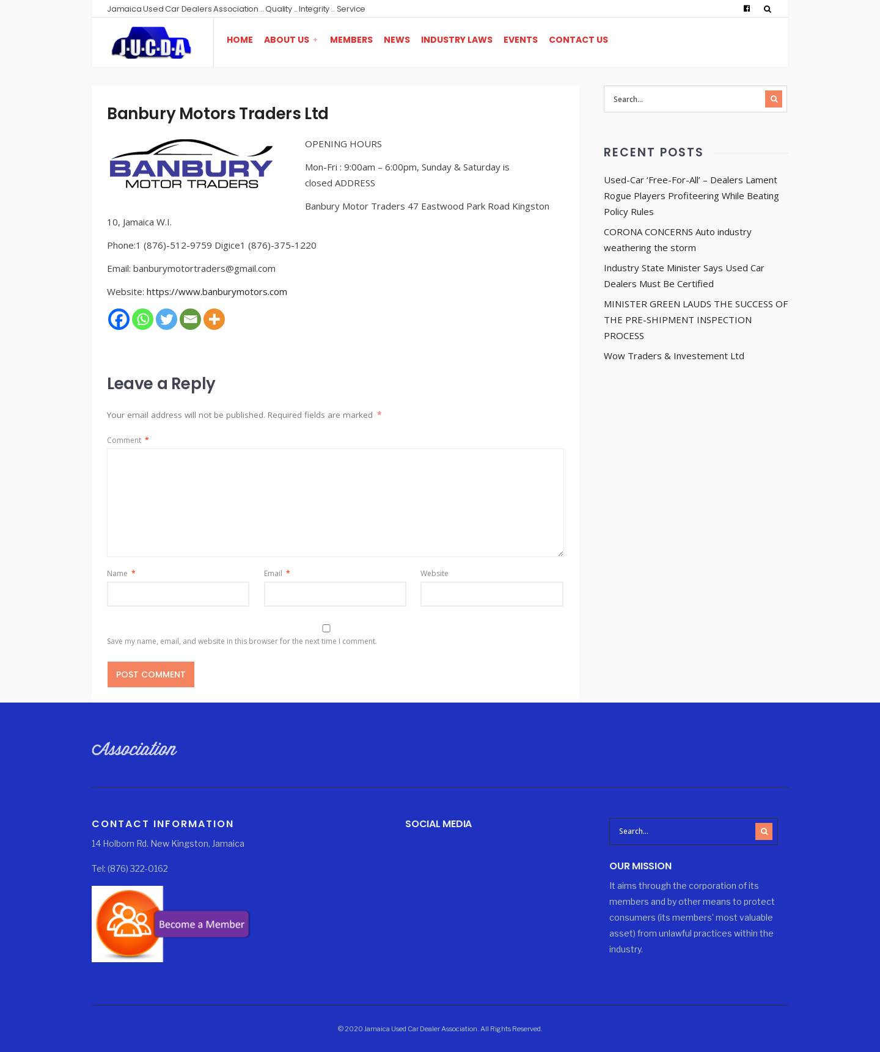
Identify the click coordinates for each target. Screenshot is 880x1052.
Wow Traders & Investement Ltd (674, 355)
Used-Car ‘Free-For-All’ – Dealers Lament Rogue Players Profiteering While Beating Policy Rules (691, 195)
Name (121, 573)
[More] (214, 319)
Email (277, 573)
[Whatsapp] (142, 319)
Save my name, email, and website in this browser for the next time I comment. (242, 641)
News (397, 40)
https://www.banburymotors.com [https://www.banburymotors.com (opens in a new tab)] (217, 291)
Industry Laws (457, 40)
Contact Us (578, 40)
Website (434, 573)
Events (521, 40)
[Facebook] (119, 319)
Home (240, 40)
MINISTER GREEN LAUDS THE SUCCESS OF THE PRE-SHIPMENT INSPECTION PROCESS (696, 320)
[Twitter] (166, 319)
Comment (128, 440)
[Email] (190, 319)
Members (351, 40)
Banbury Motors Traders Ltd (218, 114)
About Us (286, 40)
